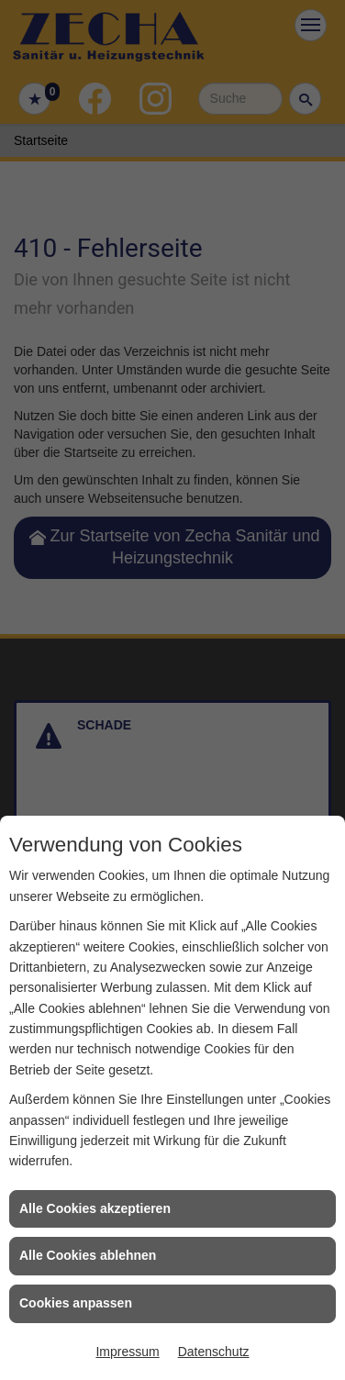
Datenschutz (214, 1351)
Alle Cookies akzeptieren (95, 1208)
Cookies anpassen (75, 1303)
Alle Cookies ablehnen (87, 1255)
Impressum (127, 1351)
